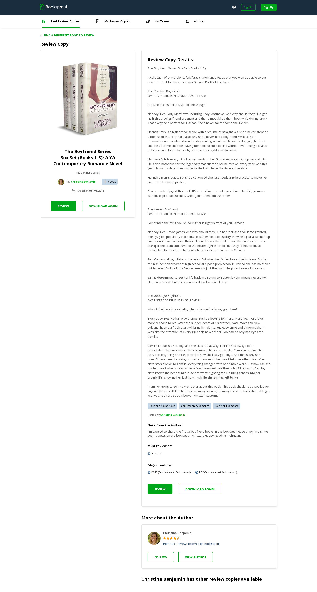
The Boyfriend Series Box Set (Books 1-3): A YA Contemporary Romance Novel (87, 157)
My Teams (157, 21)
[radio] (164, 538)
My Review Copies (113, 21)
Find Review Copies (61, 21)
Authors (195, 21)
